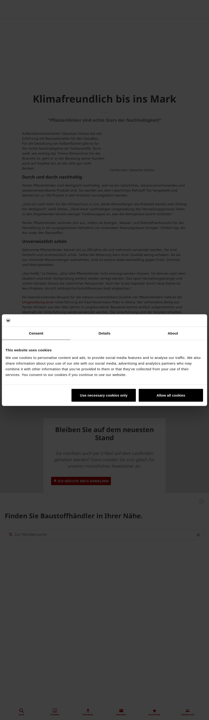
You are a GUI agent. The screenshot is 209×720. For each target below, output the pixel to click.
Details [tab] (104, 333)
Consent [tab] (36, 333)
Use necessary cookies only (104, 395)
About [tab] (173, 333)
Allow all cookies (171, 395)
